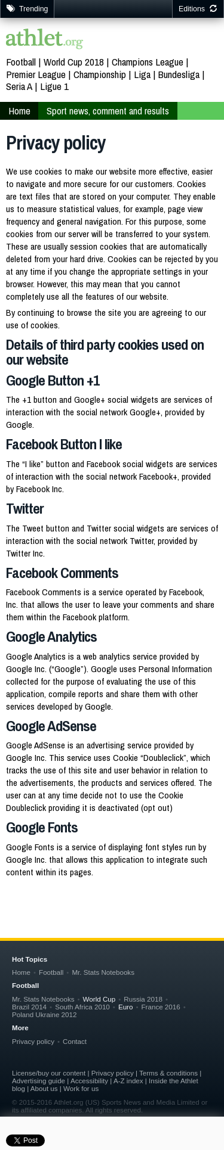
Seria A (19, 86)
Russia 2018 (143, 999)
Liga (142, 74)
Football (21, 62)
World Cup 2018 (74, 62)
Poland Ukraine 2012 (44, 1014)
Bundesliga (179, 74)
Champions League (147, 62)
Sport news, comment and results (108, 110)
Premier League (36, 74)
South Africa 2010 (82, 1007)
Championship (99, 74)
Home (19, 110)
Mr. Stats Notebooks (103, 972)
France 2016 (161, 1007)
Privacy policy (33, 1041)
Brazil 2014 (29, 1007)
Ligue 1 (54, 86)
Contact (75, 1041)
